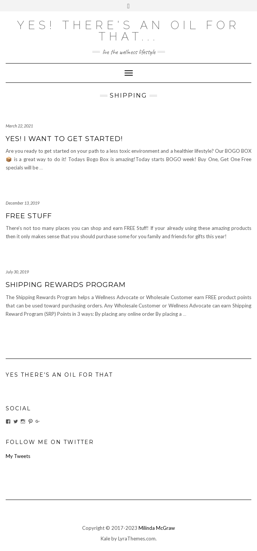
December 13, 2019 (22, 202)
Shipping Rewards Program (66, 285)
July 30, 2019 (17, 271)
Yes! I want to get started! (64, 139)
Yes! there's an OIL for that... (128, 31)
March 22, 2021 (19, 125)
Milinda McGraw (157, 528)
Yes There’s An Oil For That (59, 374)
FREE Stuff (29, 216)
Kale (105, 538)
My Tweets (18, 456)
